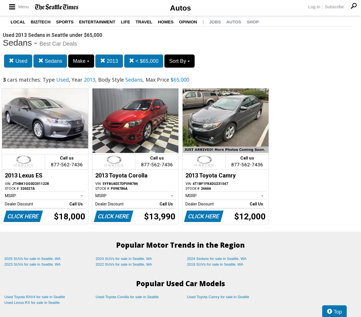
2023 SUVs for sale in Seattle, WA (32, 264)
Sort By (179, 61)
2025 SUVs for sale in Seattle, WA (32, 259)
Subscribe (334, 6)
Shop (253, 21)
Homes (166, 21)
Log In (314, 6)
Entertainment (97, 21)
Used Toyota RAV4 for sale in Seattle (34, 297)
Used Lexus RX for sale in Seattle (32, 302)
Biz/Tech (41, 21)
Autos (180, 8)
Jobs (215, 21)
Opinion (188, 21)
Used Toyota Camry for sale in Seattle (218, 297)
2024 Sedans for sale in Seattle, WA (216, 259)
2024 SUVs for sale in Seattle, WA (124, 259)
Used (18, 61)
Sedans (50, 61)
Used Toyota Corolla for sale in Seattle (127, 297)
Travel (144, 21)
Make (81, 61)
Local (18, 21)
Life (125, 21)
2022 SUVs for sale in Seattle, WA (124, 264)
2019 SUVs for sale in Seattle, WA (215, 264)
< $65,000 (144, 61)
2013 (109, 61)
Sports (65, 21)
